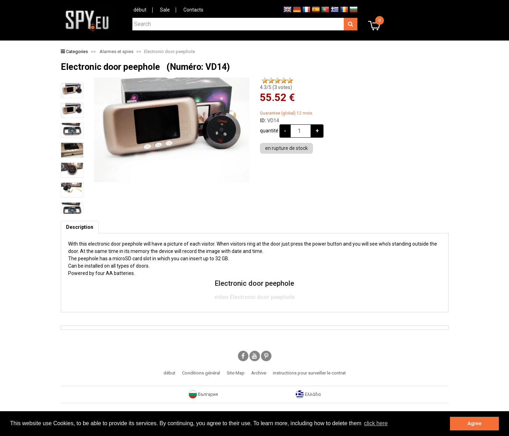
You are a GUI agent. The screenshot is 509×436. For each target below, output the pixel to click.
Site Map (236, 373)
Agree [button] (474, 423)
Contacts (193, 10)
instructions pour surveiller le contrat (309, 373)
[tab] (80, 227)
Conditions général (201, 373)
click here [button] (376, 423)
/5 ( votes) (276, 87)
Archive (258, 373)
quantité (269, 130)
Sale (165, 10)
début (139, 10)
